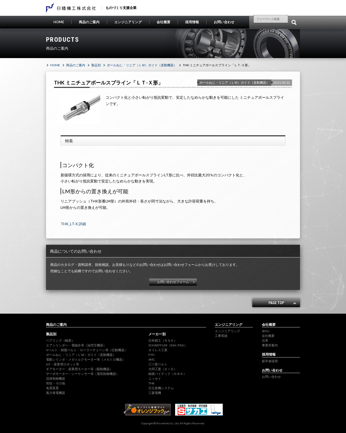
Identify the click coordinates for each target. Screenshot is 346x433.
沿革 (265, 340)
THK (151, 383)
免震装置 (52, 388)
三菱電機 (154, 393)
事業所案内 (270, 345)
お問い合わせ (224, 22)
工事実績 (221, 336)
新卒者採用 (270, 361)
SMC (151, 359)
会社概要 (163, 22)
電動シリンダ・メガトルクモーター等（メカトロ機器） (85, 359)
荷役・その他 (55, 383)
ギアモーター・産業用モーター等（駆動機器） (79, 369)
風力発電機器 (55, 393)
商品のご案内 (89, 22)
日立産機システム (161, 388)
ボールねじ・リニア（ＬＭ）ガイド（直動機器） (142, 65)
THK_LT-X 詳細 (73, 224)
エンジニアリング (128, 22)
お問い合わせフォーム (173, 282)
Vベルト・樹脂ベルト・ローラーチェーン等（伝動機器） (87, 350)
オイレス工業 (157, 350)
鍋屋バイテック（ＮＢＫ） (167, 374)
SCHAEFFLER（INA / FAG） (167, 345)
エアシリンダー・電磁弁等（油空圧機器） (76, 345)
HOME (58, 22)
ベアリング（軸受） (60, 340)
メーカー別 (157, 334)
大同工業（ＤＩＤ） (162, 369)
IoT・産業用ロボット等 (62, 364)
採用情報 (192, 22)
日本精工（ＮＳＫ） (162, 340)
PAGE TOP (276, 303)
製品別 (96, 65)
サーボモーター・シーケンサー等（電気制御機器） (82, 374)
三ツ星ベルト (157, 364)
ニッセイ (154, 378)
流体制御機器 (55, 378)
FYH (151, 355)
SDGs (266, 331)
